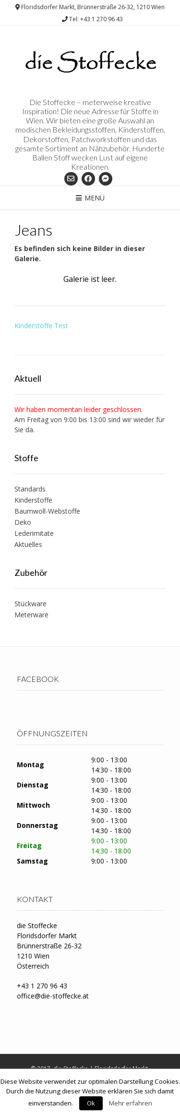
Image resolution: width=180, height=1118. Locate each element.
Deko (22, 522)
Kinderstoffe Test (41, 325)
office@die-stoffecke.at (53, 995)
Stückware (30, 603)
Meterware (31, 614)
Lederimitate (34, 533)
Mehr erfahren (130, 1103)
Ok (91, 1103)
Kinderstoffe (33, 500)
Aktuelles (28, 544)
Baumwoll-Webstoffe (47, 511)
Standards (30, 488)
